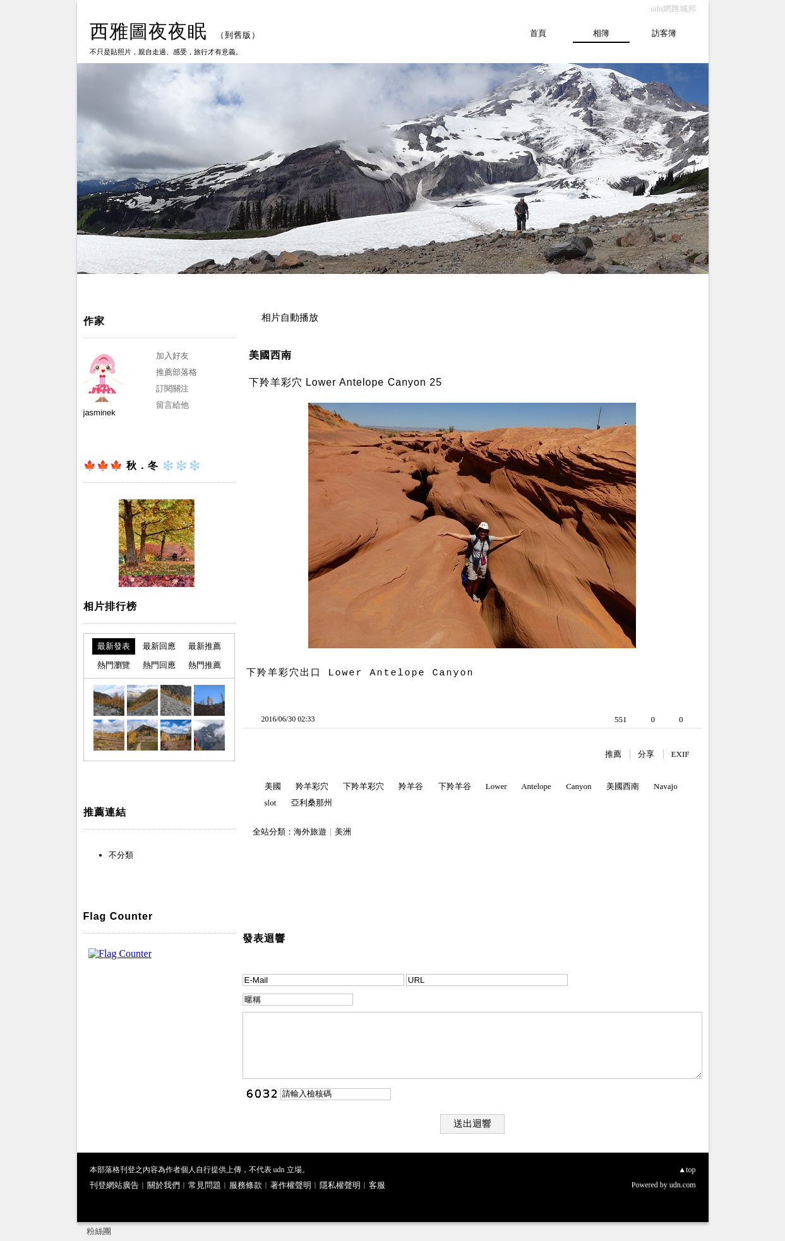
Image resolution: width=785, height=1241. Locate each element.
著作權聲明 (290, 1185)
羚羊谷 (410, 786)
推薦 (613, 754)
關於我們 (163, 1185)
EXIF (680, 754)
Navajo (666, 786)
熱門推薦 (204, 665)
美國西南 (270, 355)
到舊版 (238, 35)
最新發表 (113, 646)
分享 (646, 754)
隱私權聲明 (340, 1185)
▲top (686, 1169)
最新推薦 (204, 646)
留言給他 (172, 405)
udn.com (682, 1184)
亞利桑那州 (311, 802)
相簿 (601, 33)
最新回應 (159, 646)
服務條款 (245, 1185)
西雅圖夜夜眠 (148, 31)
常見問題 (204, 1185)
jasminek (99, 412)
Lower (496, 786)
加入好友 (172, 355)
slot (271, 802)
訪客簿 (664, 33)
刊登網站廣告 (114, 1185)
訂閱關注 (172, 388)
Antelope (536, 786)
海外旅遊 (310, 831)
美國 (273, 786)
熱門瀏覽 (113, 665)
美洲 (343, 831)
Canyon (578, 786)
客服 (377, 1185)
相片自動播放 (289, 317)
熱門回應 (159, 665)
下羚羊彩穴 (363, 786)
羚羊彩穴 (312, 786)
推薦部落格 (176, 372)
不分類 (121, 855)
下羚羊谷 (454, 786)
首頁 (538, 33)
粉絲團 (99, 1231)
